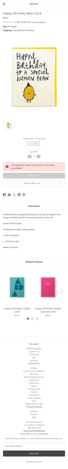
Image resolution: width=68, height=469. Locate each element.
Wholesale (34, 354)
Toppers (34, 392)
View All (34, 414)
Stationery (34, 383)
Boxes (34, 386)
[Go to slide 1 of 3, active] (28, 319)
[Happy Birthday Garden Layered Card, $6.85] (48, 287)
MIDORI (34, 411)
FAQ (34, 357)
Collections (34, 380)
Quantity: (34, 151)
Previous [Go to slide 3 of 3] (4, 291)
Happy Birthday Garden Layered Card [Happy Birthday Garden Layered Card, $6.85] (48, 310)
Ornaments (34, 395)
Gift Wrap (34, 374)
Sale (34, 401)
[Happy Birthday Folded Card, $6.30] (17, 287)
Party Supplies (34, 398)
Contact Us (34, 351)
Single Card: (34, 138)
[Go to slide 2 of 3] (32, 319)
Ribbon (34, 368)
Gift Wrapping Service (34, 377)
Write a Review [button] (38, 22)
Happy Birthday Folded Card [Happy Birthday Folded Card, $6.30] (17, 310)
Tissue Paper (34, 389)
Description (34, 206)
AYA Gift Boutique (34, 348)
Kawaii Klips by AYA (34, 404)
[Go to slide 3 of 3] (37, 319)
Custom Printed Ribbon (34, 371)
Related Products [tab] (34, 262)
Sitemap (34, 360)
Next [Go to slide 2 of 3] (61, 291)
